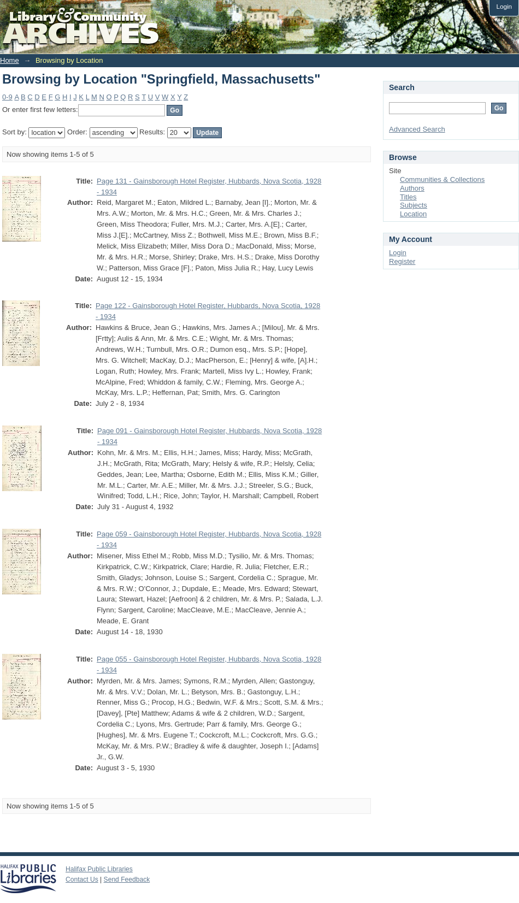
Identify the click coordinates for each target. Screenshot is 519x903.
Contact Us (82, 879)
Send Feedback (127, 879)
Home (9, 60)
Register (402, 261)
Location (413, 214)
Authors (412, 188)
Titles (408, 197)
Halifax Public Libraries (99, 869)
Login (504, 6)
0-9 (7, 97)
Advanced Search (417, 129)
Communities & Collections (442, 179)
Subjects (413, 205)
